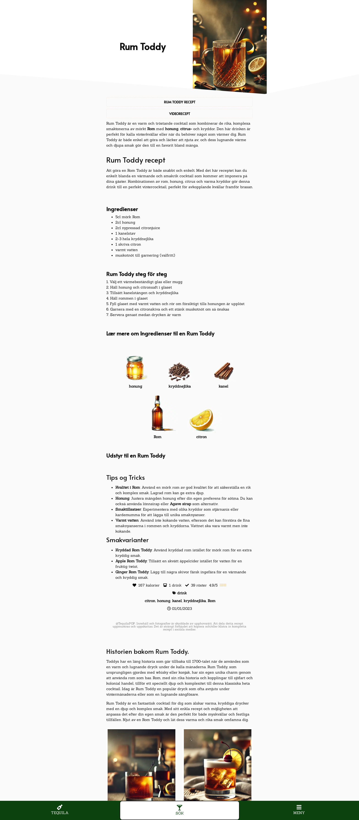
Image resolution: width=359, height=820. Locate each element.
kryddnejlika (195, 600)
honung (171, 128)
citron (150, 600)
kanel (177, 600)
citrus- (186, 128)
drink (182, 593)
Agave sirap (180, 503)
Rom (151, 128)
